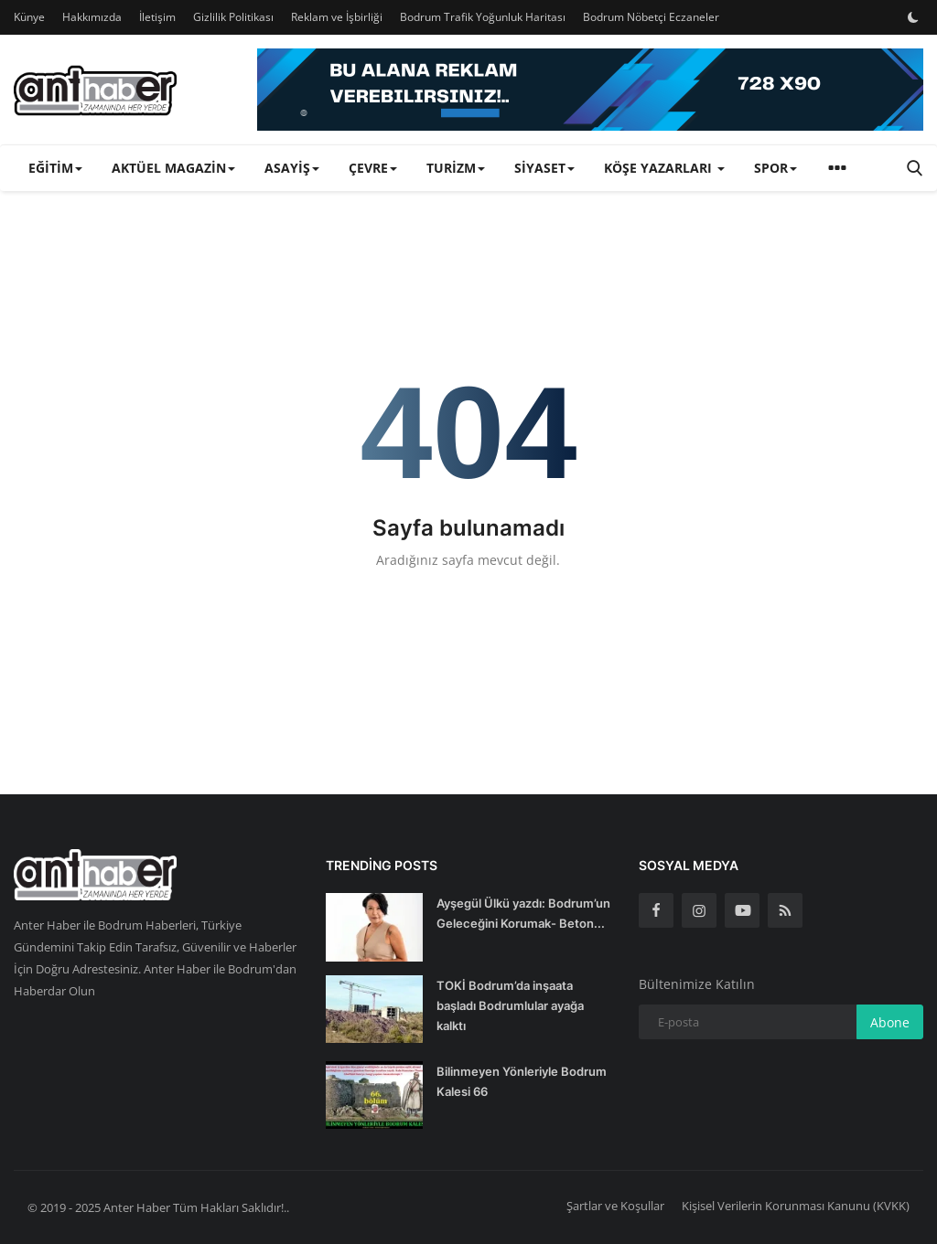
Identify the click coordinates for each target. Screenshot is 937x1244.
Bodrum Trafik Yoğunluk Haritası (482, 17)
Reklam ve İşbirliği (336, 17)
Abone (890, 1022)
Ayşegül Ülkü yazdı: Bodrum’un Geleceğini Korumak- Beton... (523, 913)
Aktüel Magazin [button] (173, 167)
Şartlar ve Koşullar (615, 1205)
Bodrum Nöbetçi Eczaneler (651, 17)
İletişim (157, 17)
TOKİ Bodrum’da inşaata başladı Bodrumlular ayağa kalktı (510, 1005)
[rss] (785, 910)
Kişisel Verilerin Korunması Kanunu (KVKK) (796, 1205)
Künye (29, 17)
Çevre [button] (373, 167)
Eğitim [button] (55, 167)
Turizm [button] (455, 167)
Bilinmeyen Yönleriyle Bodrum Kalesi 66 (521, 1081)
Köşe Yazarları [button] (664, 167)
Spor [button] (775, 167)
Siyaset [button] (544, 167)
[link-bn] (590, 89)
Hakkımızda (92, 17)
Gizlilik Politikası (233, 17)
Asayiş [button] (291, 167)
